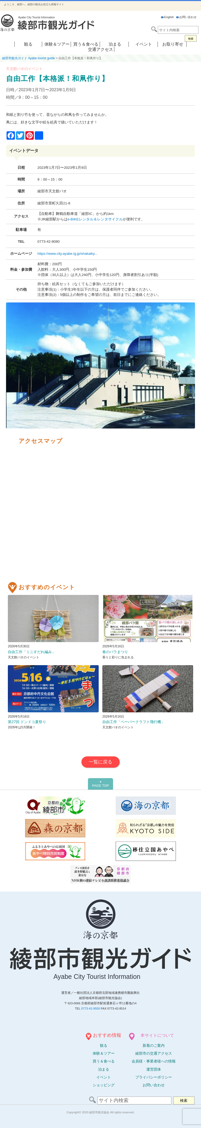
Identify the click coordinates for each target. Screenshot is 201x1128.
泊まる (115, 44)
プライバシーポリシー (153, 1077)
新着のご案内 (154, 1045)
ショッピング (104, 1085)
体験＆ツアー (57, 44)
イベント (143, 44)
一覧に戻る (100, 761)
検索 (190, 38)
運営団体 (153, 1069)
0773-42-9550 (90, 1008)
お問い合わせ (186, 17)
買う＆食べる (85, 44)
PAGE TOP (100, 784)
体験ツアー (104, 1053)
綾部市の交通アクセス (153, 1053)
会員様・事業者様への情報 (154, 1061)
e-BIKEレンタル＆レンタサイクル (95, 219)
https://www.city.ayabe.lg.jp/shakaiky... (67, 254)
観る (28, 44)
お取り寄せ (172, 44)
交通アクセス (100, 49)
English (167, 17)
